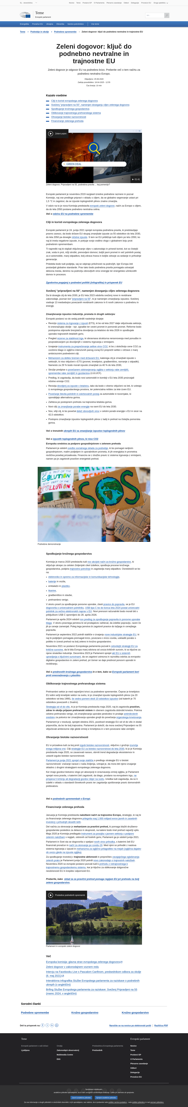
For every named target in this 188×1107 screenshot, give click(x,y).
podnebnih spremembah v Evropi (71, 798)
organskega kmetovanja (128, 717)
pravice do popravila (113, 604)
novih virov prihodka (104, 841)
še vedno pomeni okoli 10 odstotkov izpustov (95, 698)
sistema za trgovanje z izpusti (72, 323)
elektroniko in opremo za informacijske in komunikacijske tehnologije (83, 577)
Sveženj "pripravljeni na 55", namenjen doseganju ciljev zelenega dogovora (90, 105)
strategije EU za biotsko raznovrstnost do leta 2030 (97, 748)
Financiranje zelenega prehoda (67, 121)
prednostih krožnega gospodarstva (72, 672)
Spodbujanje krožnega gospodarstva (70, 109)
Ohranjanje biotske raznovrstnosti (68, 117)
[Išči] (166, 15)
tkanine (52, 590)
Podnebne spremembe (35, 1012)
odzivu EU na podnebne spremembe (73, 214)
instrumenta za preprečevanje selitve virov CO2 (83, 346)
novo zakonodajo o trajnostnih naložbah (114, 860)
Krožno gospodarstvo (84, 1012)
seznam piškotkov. (157, 1104)
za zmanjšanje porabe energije (74, 406)
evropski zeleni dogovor (102, 205)
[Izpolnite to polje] (157, 15)
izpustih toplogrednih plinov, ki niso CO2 (75, 439)
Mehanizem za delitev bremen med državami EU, (74, 358)
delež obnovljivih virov (88, 411)
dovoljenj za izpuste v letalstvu (73, 386)
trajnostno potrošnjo (80, 569)
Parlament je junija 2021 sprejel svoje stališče (70, 760)
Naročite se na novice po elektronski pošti (130, 1025)
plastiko (66, 586)
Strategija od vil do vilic (58, 706)
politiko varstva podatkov (118, 1104)
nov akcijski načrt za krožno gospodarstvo (109, 561)
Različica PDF (161, 1025)
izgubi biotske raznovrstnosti (94, 745)
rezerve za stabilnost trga (70, 338)
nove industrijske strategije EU (120, 634)
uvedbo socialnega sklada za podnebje (88, 448)
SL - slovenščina (26, 3)
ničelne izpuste (79, 237)
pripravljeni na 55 (81, 299)
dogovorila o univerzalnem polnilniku (65, 608)
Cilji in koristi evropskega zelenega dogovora (74, 100)
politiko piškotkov (138, 1104)
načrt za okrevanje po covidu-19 (85, 845)
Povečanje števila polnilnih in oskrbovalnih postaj (73, 394)
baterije (52, 581)
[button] (160, 3)
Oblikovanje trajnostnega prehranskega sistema (76, 113)
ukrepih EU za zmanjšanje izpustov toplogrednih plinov (94, 431)
